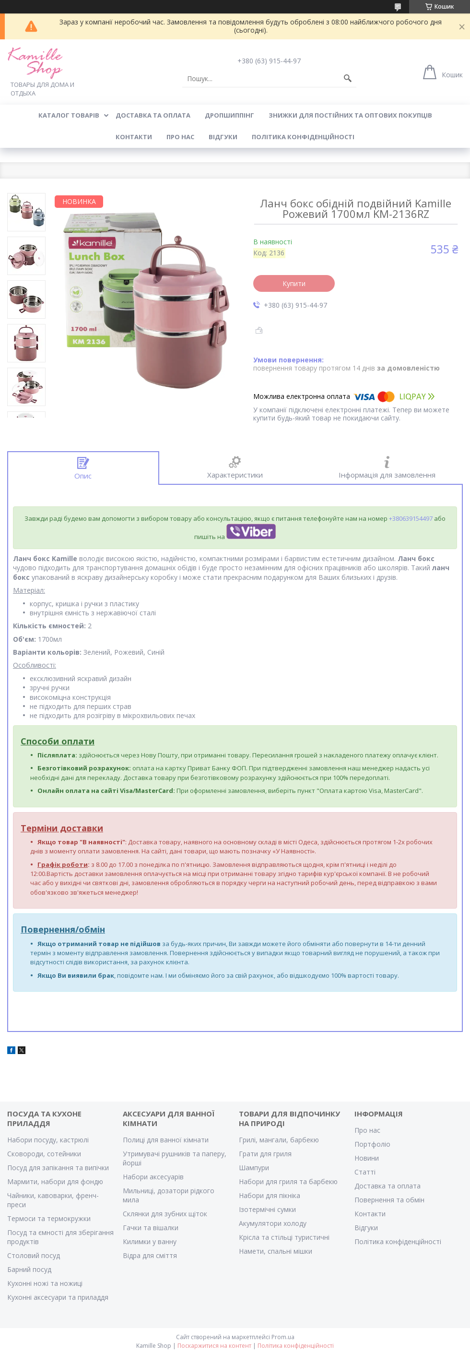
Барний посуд (29, 1269)
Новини (366, 1158)
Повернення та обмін (389, 1199)
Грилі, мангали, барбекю (279, 1139)
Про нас (367, 1130)
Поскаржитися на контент (214, 1346)
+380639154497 (411, 518)
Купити (294, 283)
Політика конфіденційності (303, 136)
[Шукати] (348, 79)
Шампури (254, 1167)
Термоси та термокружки (49, 1218)
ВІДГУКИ (223, 136)
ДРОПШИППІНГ (229, 115)
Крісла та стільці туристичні (284, 1237)
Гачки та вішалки (150, 1227)
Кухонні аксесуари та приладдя (57, 1297)
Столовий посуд (33, 1255)
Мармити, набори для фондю (55, 1181)
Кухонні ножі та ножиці (44, 1283)
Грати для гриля (265, 1153)
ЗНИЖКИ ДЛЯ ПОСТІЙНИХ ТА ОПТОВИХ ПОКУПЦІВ (350, 115)
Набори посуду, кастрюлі (48, 1139)
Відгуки (366, 1227)
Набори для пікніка (269, 1195)
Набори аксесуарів (153, 1176)
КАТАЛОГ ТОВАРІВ (68, 115)
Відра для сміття (150, 1255)
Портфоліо (372, 1144)
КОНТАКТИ (134, 136)
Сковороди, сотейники (44, 1153)
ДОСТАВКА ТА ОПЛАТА (153, 115)
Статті (365, 1171)
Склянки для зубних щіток (165, 1213)
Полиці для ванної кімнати (166, 1139)
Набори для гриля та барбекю (288, 1181)
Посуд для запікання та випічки (58, 1167)
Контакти (370, 1213)
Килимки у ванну (149, 1241)
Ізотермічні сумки (267, 1209)
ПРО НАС (180, 136)
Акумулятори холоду (272, 1223)
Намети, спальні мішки (275, 1251)
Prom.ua (282, 1337)
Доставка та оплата (387, 1185)
